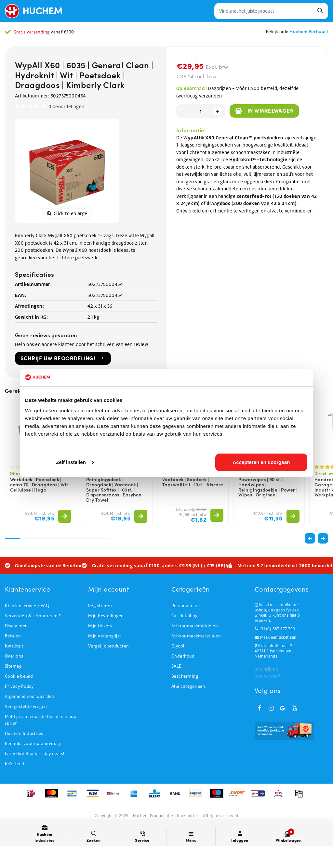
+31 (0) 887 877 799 (275, 629)
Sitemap (13, 666)
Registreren (100, 606)
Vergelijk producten (108, 646)
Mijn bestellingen (106, 616)
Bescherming (184, 676)
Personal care (185, 606)
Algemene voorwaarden (29, 696)
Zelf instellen (75, 462)
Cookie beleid (19, 676)
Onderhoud (182, 656)
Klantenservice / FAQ (27, 606)
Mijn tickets (100, 626)
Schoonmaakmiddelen (194, 626)
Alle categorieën (188, 686)
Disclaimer (16, 626)
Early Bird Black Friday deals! (34, 753)
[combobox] (271, 11)
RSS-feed (14, 763)
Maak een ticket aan (275, 637)
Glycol (178, 646)
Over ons (14, 656)
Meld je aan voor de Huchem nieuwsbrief (41, 720)
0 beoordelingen (66, 106)
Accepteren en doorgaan (261, 462)
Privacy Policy (19, 686)
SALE (176, 666)
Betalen (13, 636)
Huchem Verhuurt (308, 31)
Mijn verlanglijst (104, 636)
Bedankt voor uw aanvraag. (33, 743)
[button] (323, 538)
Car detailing (184, 616)
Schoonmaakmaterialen (196, 636)
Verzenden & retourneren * (32, 616)
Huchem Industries (24, 733)
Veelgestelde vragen (26, 706)
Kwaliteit (14, 646)
